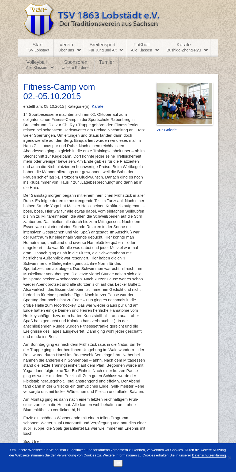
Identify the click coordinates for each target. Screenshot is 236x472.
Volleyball (36, 65)
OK (118, 463)
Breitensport (103, 47)
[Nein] (229, 457)
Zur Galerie (167, 130)
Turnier (106, 62)
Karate (184, 47)
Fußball (141, 47)
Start (37, 47)
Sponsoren (76, 65)
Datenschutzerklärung (209, 455)
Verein (66, 47)
